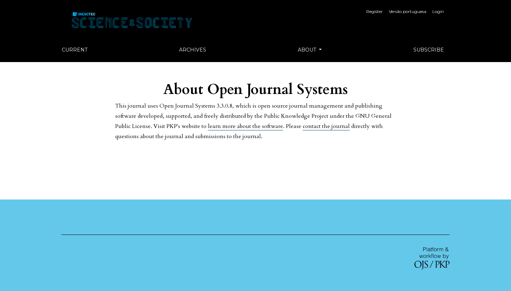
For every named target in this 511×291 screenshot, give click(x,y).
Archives (192, 50)
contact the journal (326, 126)
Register (374, 11)
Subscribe (428, 50)
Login (438, 11)
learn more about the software (245, 126)
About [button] (307, 50)
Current (74, 50)
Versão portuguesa (407, 11)
